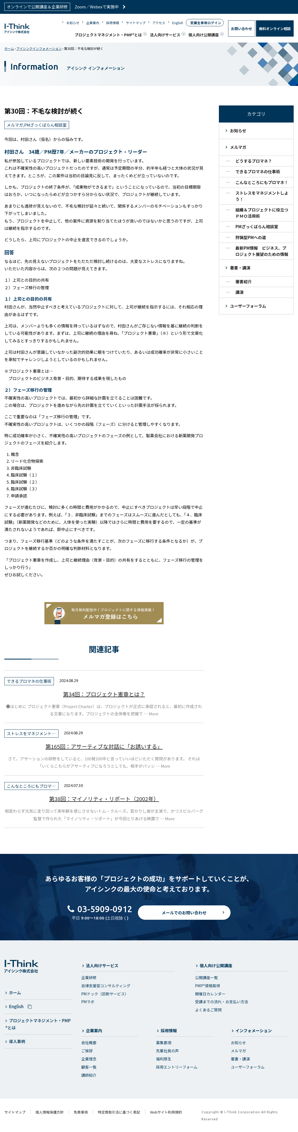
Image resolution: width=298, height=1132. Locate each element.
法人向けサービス (165, 34)
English (177, 22)
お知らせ (72, 22)
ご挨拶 (87, 1050)
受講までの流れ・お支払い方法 (221, 1001)
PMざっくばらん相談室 (256, 226)
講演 (239, 292)
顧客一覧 (88, 1067)
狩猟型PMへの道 (250, 237)
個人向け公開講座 (204, 34)
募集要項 (163, 1042)
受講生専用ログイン (205, 22)
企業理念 (88, 1059)
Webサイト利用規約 (166, 1112)
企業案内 (92, 22)
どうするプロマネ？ (253, 161)
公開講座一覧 (206, 977)
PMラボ (87, 1001)
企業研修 (88, 977)
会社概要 (88, 1042)
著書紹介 (243, 281)
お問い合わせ (241, 28)
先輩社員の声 (167, 1050)
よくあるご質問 (208, 1009)
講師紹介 (88, 1075)
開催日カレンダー (210, 993)
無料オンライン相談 (275, 28)
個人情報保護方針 (49, 1112)
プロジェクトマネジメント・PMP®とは (108, 34)
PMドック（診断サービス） (104, 993)
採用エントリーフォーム (176, 1067)
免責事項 (81, 1112)
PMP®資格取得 (207, 985)
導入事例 (17, 1041)
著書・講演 (240, 268)
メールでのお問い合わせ (184, 916)
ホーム (9, 48)
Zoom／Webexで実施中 (100, 6)
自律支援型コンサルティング (105, 985)
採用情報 (112, 22)
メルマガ (238, 147)
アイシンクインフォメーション (39, 48)
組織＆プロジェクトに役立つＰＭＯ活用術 (261, 213)
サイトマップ (135, 22)
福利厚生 (163, 1059)
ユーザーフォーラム (248, 306)
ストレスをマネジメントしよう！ (261, 196)
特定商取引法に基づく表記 (119, 1112)
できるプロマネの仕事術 (257, 171)
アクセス (158, 22)
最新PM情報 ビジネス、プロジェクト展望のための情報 (261, 251)
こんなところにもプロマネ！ (261, 182)
